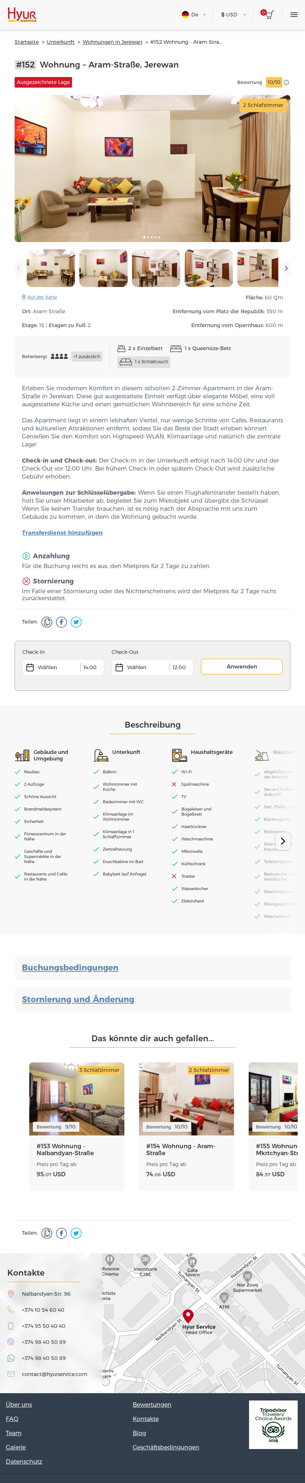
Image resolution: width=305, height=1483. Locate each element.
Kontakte (146, 1418)
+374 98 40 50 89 (44, 1342)
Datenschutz (24, 1461)
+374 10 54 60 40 (43, 1310)
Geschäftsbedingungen (166, 1447)
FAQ (12, 1418)
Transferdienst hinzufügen (62, 532)
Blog (139, 1433)
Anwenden (242, 666)
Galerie (16, 1447)
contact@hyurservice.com (54, 1374)
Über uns (19, 1404)
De (190, 14)
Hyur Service (22, 14)
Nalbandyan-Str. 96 (46, 1294)
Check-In (33, 652)
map (152, 1323)
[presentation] (18, 268)
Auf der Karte (42, 297)
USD (229, 14)
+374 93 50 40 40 (43, 1326)
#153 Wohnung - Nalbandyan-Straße (65, 1150)
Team (14, 1433)
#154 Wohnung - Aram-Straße (180, 1150)
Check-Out (125, 652)
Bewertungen (152, 1404)
